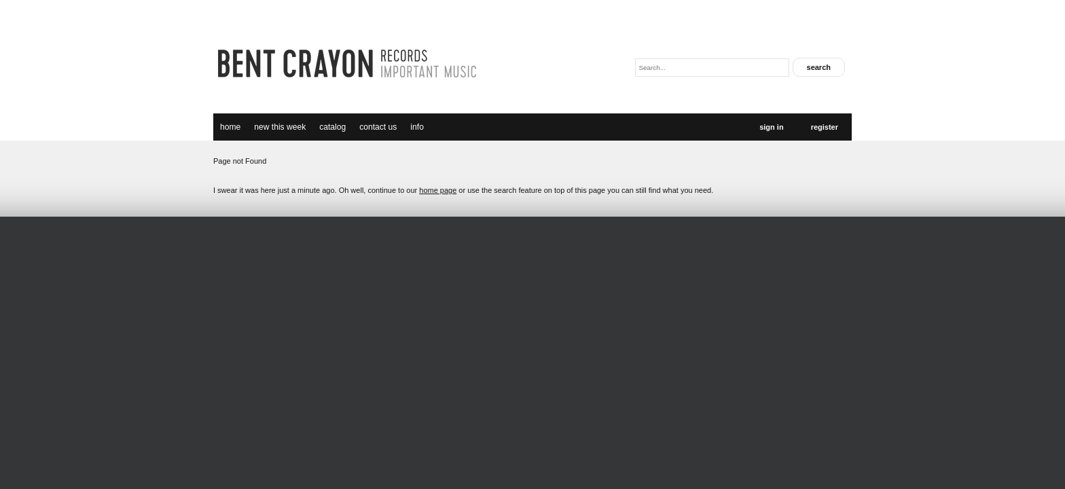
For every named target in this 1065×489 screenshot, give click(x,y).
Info (417, 127)
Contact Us (378, 127)
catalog (332, 127)
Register (824, 127)
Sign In (771, 127)
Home (230, 127)
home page (437, 190)
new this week (280, 127)
